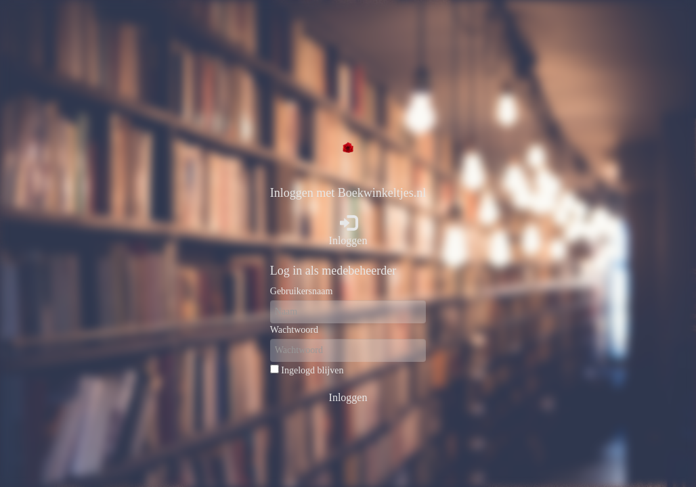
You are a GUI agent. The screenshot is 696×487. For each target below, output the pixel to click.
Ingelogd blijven (312, 370)
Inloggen (348, 230)
